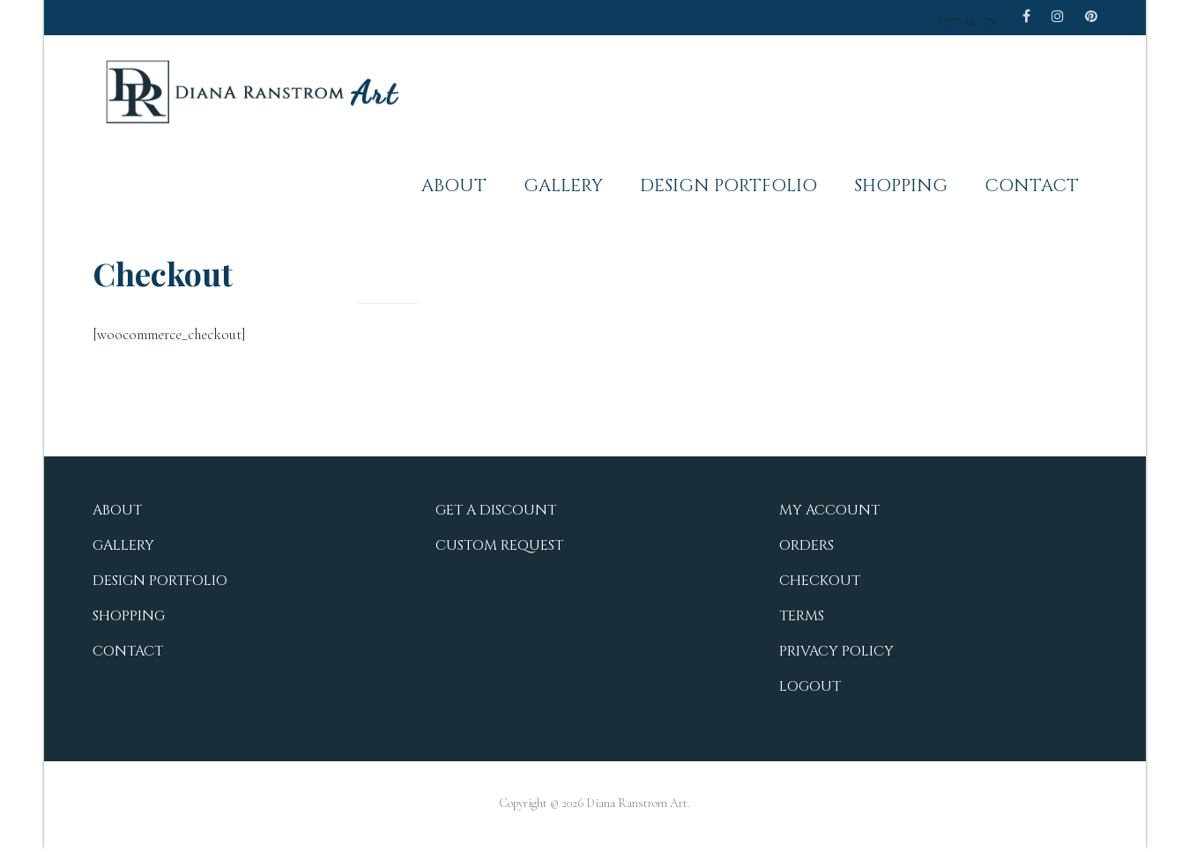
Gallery (563, 185)
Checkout (819, 580)
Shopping (900, 185)
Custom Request (499, 545)
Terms (801, 616)
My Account (829, 510)
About (454, 185)
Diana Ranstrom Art (636, 803)
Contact (1032, 185)
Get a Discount (495, 510)
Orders (806, 545)
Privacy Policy (836, 651)
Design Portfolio (728, 185)
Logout (810, 686)
